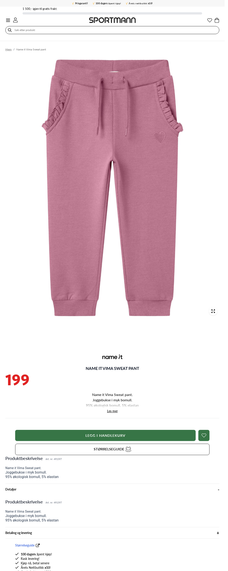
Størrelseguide (25, 545)
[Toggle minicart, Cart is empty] (216, 20)
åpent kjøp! (108, 3)
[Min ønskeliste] (209, 20)
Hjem (8, 49)
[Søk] (10, 30)
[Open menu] (8, 20)
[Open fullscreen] (213, 311)
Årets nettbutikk (141, 3)
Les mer (112, 411)
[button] (112, 356)
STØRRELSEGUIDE (112, 449)
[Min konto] (15, 20)
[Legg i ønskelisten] (203, 435)
